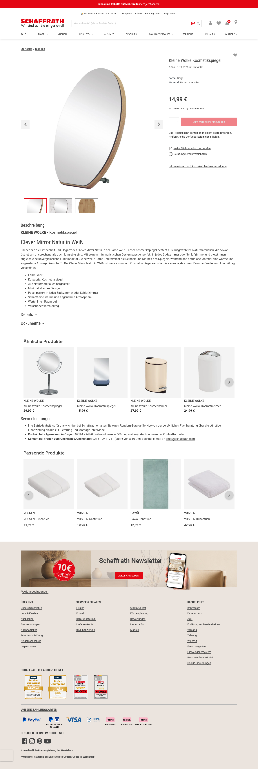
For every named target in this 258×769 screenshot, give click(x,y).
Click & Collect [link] (138, 607)
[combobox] (136, 23)
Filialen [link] (80, 607)
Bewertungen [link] (138, 618)
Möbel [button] (42, 34)
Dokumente (31, 323)
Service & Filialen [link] (88, 602)
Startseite (26, 48)
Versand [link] (192, 629)
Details (27, 314)
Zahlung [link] (192, 635)
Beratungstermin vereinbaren (190, 153)
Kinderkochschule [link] (31, 640)
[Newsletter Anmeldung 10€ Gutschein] (129, 569)
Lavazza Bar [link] (137, 624)
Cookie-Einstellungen (199, 663)
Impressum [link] (193, 607)
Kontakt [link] (81, 613)
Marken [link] (134, 629)
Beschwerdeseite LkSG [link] (200, 657)
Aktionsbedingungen (35, 591)
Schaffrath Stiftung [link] (32, 635)
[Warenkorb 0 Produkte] (229, 23)
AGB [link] (189, 618)
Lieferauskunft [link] (84, 624)
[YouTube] (47, 741)
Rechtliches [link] (195, 602)
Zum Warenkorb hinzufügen (209, 121)
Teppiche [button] (188, 34)
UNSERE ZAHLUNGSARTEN (39, 709)
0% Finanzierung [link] (85, 629)
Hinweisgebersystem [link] (199, 652)
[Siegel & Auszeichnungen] (129, 687)
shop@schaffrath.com (180, 439)
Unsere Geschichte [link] (31, 607)
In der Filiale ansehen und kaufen (192, 148)
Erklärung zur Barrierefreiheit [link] (203, 624)
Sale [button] (24, 34)
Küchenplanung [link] (139, 613)
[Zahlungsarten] (129, 722)
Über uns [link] (27, 602)
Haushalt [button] (108, 34)
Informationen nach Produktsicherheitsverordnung (198, 166)
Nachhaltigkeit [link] (29, 629)
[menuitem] (216, 22)
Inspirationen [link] (28, 646)
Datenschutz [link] (194, 613)
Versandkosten (197, 108)
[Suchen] (198, 23)
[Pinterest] (39, 741)
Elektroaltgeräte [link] (196, 646)
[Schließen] (255, 4)
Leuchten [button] (85, 34)
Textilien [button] (132, 34)
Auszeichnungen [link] (30, 624)
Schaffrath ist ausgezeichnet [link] (42, 670)
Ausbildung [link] (27, 618)
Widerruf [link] (192, 640)
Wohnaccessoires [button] (160, 34)
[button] (193, 23)
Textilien (40, 48)
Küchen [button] (62, 34)
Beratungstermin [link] (86, 618)
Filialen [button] (210, 34)
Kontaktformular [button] (173, 434)
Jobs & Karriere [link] (29, 613)
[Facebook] (24, 741)
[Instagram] (32, 741)
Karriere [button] (230, 34)
